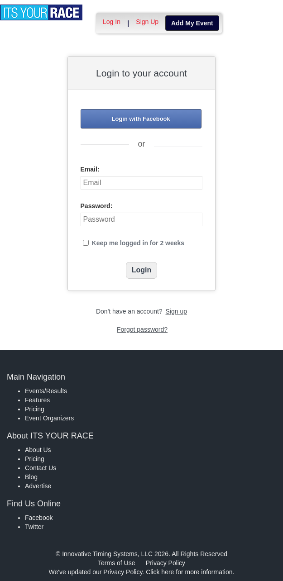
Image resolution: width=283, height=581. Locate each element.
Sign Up (147, 21)
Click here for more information (189, 572)
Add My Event (192, 23)
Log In (111, 21)
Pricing (34, 409)
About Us (38, 449)
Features (37, 400)
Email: (90, 169)
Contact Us (40, 467)
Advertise (38, 486)
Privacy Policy (165, 563)
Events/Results (46, 391)
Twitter (34, 526)
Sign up (176, 311)
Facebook (39, 517)
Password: (97, 206)
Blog (31, 477)
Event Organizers (49, 418)
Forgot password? (142, 329)
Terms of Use (116, 563)
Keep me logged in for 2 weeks (138, 243)
